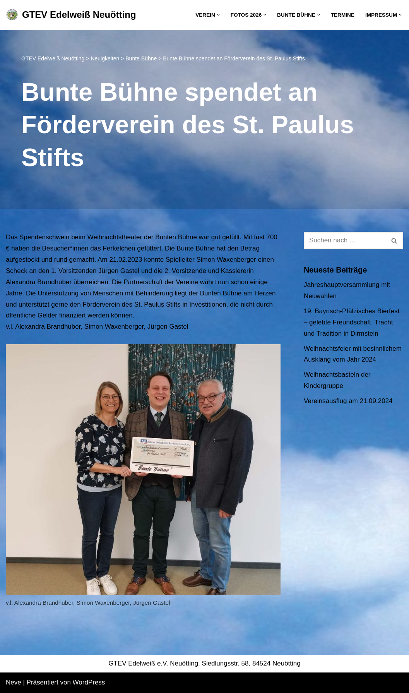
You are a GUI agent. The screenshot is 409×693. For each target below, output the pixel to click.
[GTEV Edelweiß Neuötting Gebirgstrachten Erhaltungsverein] (71, 15)
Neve (13, 682)
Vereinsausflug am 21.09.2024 (348, 401)
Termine (342, 15)
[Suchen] (345, 240)
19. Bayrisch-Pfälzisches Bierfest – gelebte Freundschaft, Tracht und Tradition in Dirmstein (352, 322)
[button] (218, 15)
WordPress (89, 682)
